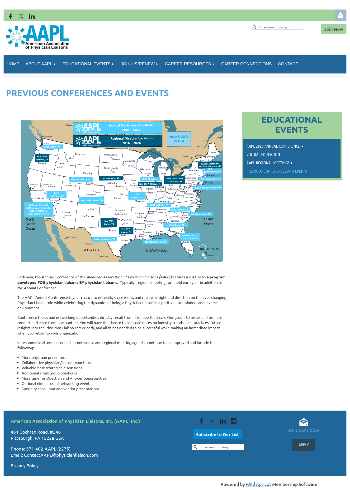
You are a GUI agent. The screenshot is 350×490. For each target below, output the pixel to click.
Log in (340, 15)
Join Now (333, 29)
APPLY (304, 444)
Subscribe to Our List (217, 434)
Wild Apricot (258, 484)
